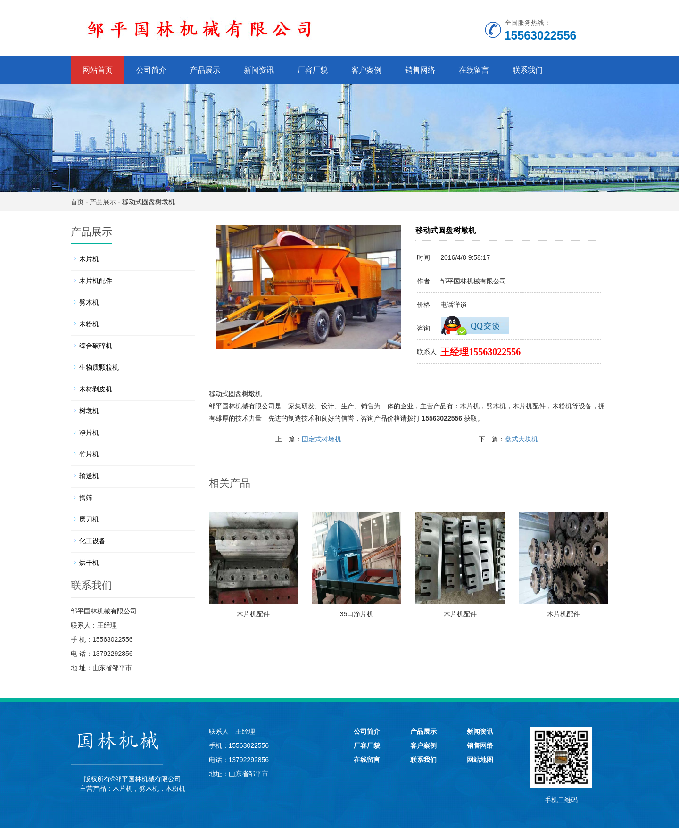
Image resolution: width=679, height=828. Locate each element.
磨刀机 (89, 519)
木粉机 (562, 406)
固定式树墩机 (321, 439)
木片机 (470, 406)
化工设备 (92, 541)
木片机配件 (529, 406)
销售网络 (420, 70)
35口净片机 (357, 614)
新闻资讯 (259, 70)
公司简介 (151, 70)
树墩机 (89, 410)
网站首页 (98, 70)
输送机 (89, 476)
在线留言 (474, 70)
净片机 (89, 432)
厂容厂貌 (313, 70)
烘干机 (89, 562)
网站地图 (480, 759)
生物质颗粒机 (99, 367)
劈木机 (496, 406)
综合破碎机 (95, 345)
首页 (77, 202)
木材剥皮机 (95, 389)
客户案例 (366, 70)
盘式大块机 (521, 439)
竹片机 (89, 454)
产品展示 (205, 70)
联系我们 (528, 70)
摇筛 (85, 497)
